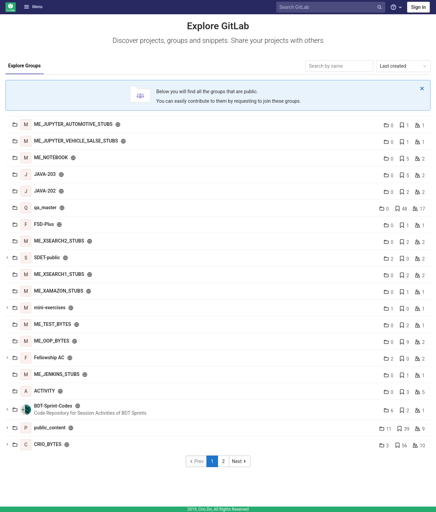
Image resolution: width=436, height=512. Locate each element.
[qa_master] (25, 207)
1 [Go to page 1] (212, 461)
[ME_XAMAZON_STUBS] (25, 291)
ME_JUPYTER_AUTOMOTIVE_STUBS (73, 124)
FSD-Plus (44, 224)
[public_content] (25, 428)
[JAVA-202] (25, 191)
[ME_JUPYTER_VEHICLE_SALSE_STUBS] (25, 141)
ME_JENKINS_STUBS (56, 374)
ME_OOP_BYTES (51, 341)
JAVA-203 (45, 174)
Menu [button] (33, 7)
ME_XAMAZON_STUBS (58, 291)
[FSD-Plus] (25, 224)
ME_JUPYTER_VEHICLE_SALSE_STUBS (76, 141)
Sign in (418, 7)
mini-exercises (49, 307)
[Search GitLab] (331, 7)
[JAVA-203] (25, 174)
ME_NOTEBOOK (51, 157)
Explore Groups (24, 65)
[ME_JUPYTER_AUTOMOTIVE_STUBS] (25, 124)
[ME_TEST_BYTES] (25, 324)
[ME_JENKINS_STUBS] (25, 374)
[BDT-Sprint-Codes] (25, 409)
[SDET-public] (25, 257)
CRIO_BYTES (47, 444)
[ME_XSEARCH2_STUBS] (25, 241)
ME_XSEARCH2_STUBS (59, 241)
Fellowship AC (49, 357)
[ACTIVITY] (25, 391)
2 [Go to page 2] (223, 461)
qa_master (45, 207)
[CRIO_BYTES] (25, 444)
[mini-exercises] (25, 307)
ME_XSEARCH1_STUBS (59, 274)
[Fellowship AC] (25, 357)
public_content (49, 427)
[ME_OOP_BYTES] (25, 341)
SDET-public (47, 257)
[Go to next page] (239, 461)
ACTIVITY (44, 391)
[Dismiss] (422, 88)
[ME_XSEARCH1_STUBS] (25, 274)
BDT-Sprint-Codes (53, 406)
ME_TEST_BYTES (52, 324)
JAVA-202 (45, 191)
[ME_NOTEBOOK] (25, 157)
